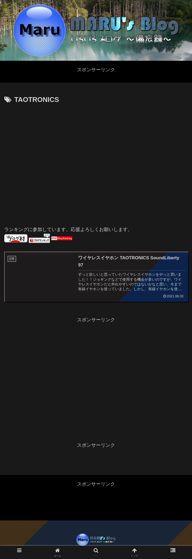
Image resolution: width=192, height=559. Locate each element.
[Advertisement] (54, 163)
